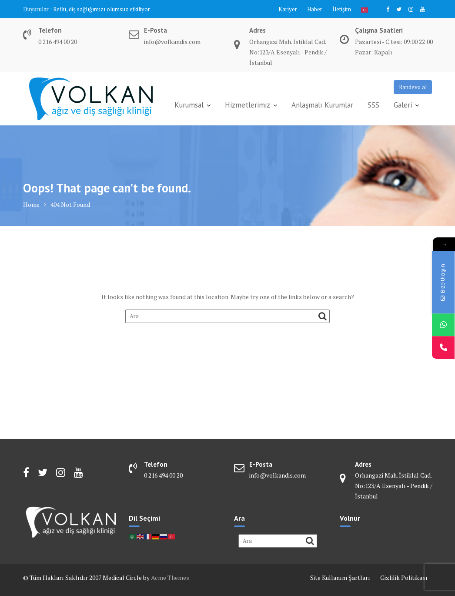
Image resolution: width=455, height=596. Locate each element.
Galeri (403, 105)
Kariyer (287, 9)
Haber (314, 9)
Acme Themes (170, 577)
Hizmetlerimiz (247, 105)
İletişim (341, 9)
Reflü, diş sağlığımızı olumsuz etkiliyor (101, 9)
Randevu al (413, 87)
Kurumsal (189, 105)
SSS (373, 105)
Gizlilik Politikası (404, 577)
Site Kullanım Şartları (340, 577)
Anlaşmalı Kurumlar (322, 105)
